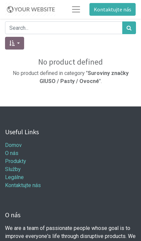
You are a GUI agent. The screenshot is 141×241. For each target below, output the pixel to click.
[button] (14, 43)
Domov (13, 145)
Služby (13, 169)
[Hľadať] (129, 27)
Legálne (14, 177)
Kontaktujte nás (112, 9)
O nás (11, 153)
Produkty (15, 161)
